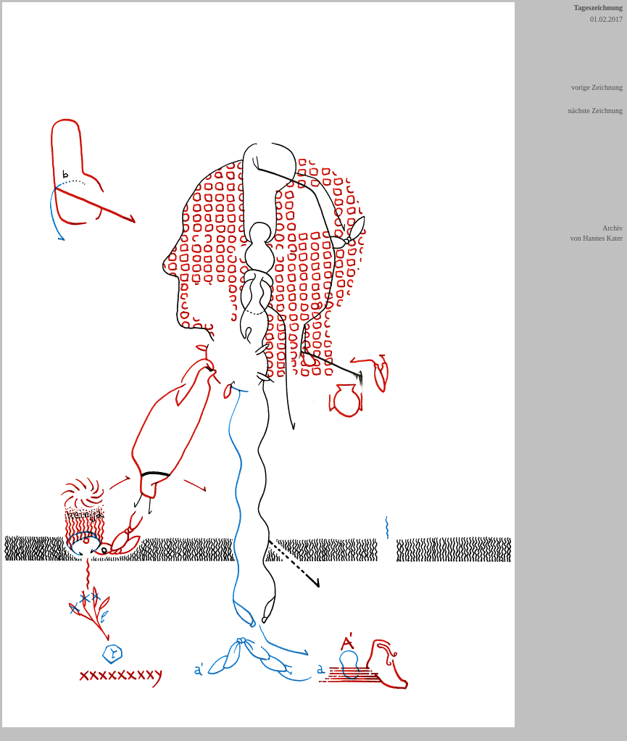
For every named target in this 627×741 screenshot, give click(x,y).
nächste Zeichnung (595, 111)
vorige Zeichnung (597, 87)
